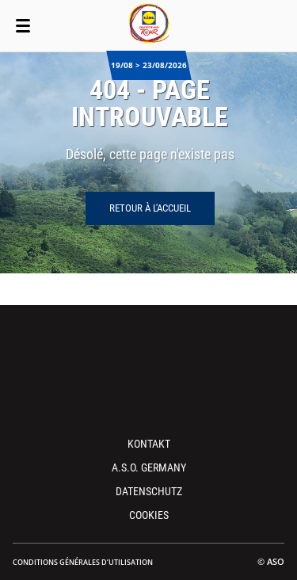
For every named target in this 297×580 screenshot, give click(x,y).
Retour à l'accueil (150, 208)
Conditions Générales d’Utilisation (83, 562)
